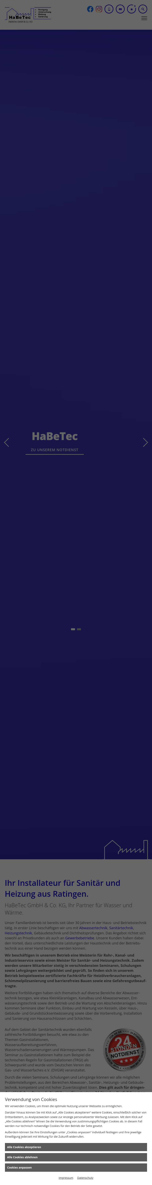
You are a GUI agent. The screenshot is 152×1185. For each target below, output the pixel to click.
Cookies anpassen (19, 1167)
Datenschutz (85, 1178)
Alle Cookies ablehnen (22, 1157)
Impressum (66, 1178)
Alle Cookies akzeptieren (24, 1147)
